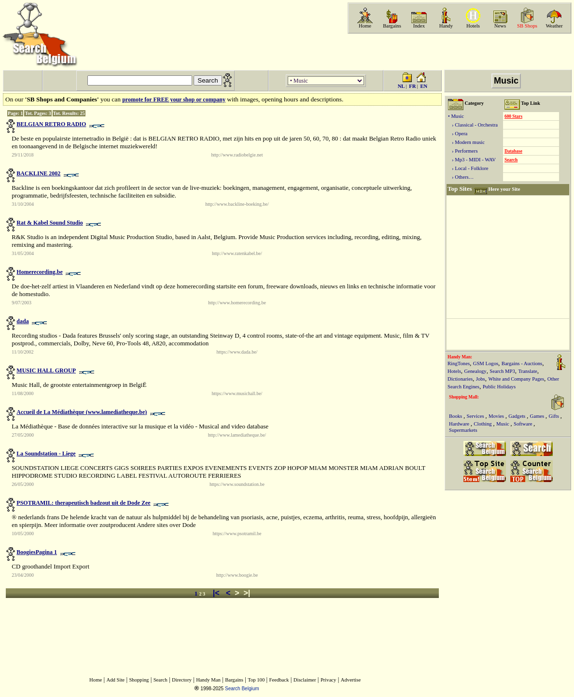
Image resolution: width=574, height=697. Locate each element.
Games (538, 416)
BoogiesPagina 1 (36, 552)
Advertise (351, 680)
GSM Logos (485, 363)
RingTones (459, 363)
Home (365, 25)
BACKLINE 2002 (38, 173)
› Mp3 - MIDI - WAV (472, 159)
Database (513, 151)
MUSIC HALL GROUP (46, 370)
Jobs (480, 379)
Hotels (473, 25)
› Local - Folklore (468, 168)
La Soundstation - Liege (45, 453)
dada (22, 321)
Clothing (483, 424)
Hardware (460, 424)
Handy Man (208, 680)
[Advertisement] (459, 51)
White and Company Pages (516, 379)
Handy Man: (460, 357)
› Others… (461, 177)
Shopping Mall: (464, 397)
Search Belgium (242, 688)
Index (419, 25)
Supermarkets (463, 430)
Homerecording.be (39, 272)
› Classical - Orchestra (473, 125)
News (500, 25)
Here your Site (504, 189)
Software (523, 424)
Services (476, 416)
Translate (527, 371)
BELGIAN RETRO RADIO (51, 124)
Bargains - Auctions (522, 363)
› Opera (457, 133)
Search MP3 (502, 371)
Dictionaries (460, 379)
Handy (446, 25)
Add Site (116, 680)
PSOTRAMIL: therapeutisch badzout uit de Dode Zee (83, 502)
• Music (456, 116)
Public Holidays (499, 386)
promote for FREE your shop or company (173, 99)
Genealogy (475, 371)
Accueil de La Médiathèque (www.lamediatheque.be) (81, 412)
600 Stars (513, 116)
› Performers (463, 151)
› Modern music (466, 142)
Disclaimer (305, 680)
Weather (554, 25)
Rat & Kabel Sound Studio (49, 222)
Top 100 (256, 680)
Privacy (328, 680)
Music (503, 424)
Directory (182, 680)
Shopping (139, 680)
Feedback (279, 680)
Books (456, 416)
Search (511, 159)
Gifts (554, 416)
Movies (497, 416)
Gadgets (517, 416)
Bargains (392, 25)
